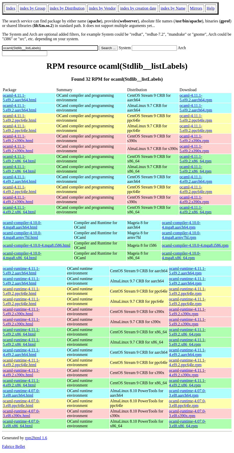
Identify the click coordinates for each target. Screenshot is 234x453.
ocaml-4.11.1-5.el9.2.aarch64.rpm (195, 97)
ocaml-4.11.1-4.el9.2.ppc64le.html (19, 189)
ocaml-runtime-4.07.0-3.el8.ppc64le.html (21, 403)
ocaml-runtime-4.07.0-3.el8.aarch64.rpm (187, 393)
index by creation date (138, 8)
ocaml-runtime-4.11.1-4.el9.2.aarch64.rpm (187, 352)
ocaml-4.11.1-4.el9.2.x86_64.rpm (195, 209)
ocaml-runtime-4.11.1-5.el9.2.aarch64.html (21, 270)
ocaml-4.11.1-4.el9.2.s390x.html (18, 199)
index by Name (173, 8)
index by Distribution (67, 8)
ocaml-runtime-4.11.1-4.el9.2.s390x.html (21, 372)
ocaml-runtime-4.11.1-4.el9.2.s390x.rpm (187, 372)
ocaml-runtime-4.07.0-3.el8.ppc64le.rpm (187, 403)
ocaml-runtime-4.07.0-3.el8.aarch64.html (21, 393)
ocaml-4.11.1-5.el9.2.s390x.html (18, 138)
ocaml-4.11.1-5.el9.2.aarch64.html (19, 97)
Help (211, 8)
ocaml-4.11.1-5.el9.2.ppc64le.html (19, 118)
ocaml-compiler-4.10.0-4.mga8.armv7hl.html (22, 235)
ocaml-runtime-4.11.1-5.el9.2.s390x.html (21, 311)
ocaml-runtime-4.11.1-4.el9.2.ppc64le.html (21, 362)
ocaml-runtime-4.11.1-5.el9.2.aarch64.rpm (187, 270)
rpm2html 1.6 (36, 438)
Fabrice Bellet (13, 446)
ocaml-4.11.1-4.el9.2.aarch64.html (19, 179)
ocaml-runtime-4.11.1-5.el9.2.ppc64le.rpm (187, 291)
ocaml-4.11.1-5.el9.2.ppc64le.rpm (195, 118)
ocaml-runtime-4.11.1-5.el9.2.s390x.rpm (187, 311)
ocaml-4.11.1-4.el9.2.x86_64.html (19, 209)
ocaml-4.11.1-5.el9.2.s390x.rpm (194, 138)
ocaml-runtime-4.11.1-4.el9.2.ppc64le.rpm (187, 362)
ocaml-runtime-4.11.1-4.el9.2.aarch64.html (21, 352)
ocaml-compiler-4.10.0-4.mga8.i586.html (36, 245)
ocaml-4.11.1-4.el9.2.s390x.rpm (194, 199)
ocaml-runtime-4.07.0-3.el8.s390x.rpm (187, 413)
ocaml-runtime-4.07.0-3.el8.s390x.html (21, 413)
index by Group (32, 8)
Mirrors (196, 8)
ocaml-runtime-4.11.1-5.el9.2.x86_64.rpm (187, 331)
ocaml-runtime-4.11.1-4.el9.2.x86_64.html (21, 382)
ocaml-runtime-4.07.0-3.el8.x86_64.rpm (187, 423)
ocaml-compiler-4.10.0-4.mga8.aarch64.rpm (181, 225)
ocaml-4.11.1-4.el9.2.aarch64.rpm (195, 179)
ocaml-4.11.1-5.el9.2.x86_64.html (19, 158)
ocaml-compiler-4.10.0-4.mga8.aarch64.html (22, 225)
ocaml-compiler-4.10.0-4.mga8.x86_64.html (22, 255)
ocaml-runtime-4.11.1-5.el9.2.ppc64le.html (21, 291)
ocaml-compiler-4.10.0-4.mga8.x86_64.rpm (181, 255)
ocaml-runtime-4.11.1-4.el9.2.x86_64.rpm (187, 382)
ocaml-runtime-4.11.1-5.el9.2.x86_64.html (21, 331)
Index (10, 8)
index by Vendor (102, 8)
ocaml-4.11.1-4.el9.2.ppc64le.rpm (195, 189)
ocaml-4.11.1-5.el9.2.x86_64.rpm (195, 158)
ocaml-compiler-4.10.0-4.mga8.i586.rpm (195, 245)
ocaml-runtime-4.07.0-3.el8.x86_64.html (21, 423)
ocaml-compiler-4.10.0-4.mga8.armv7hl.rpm (181, 235)
